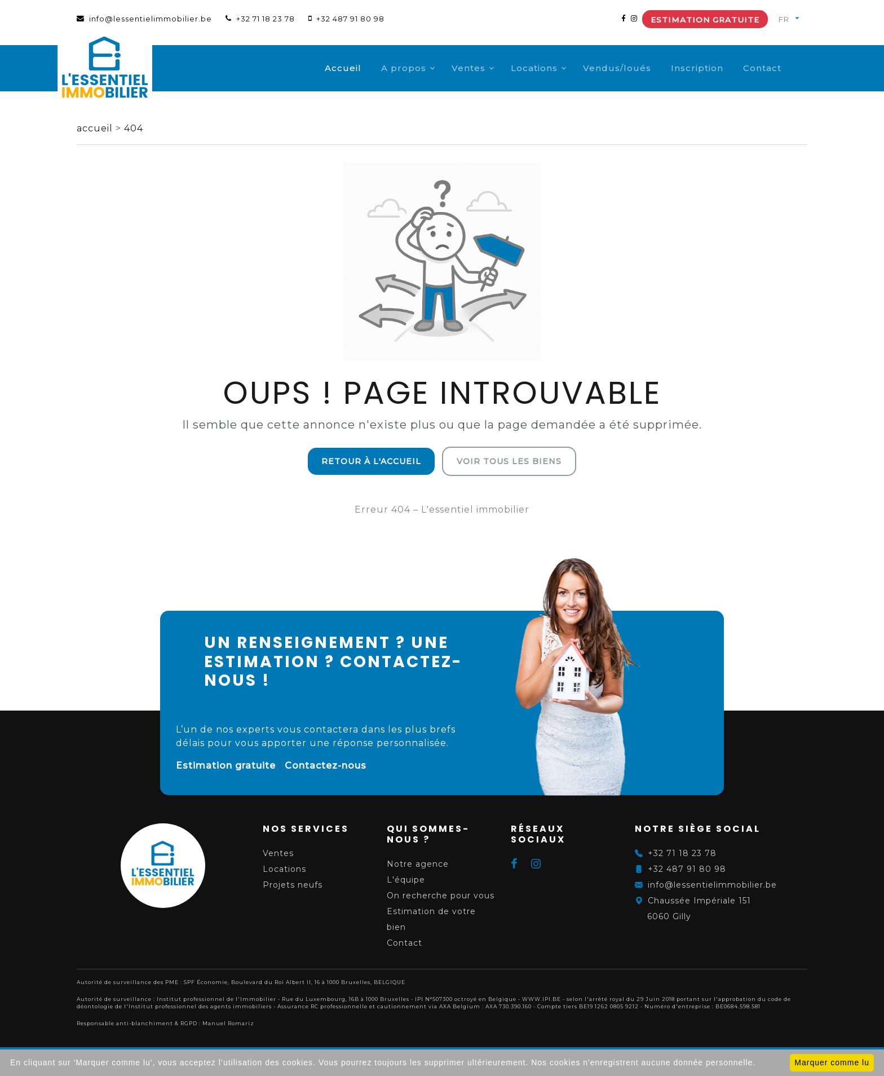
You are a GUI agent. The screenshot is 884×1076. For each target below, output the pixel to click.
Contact (781, 68)
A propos (422, 68)
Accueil (362, 68)
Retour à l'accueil (371, 461)
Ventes (488, 68)
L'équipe (406, 880)
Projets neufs (292, 885)
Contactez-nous (325, 765)
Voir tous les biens (509, 461)
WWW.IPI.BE (541, 999)
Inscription (716, 68)
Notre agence (418, 864)
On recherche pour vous (440, 895)
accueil (96, 128)
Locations (553, 68)
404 (133, 128)
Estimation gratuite (705, 19)
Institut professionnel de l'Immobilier (216, 999)
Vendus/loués (636, 68)
